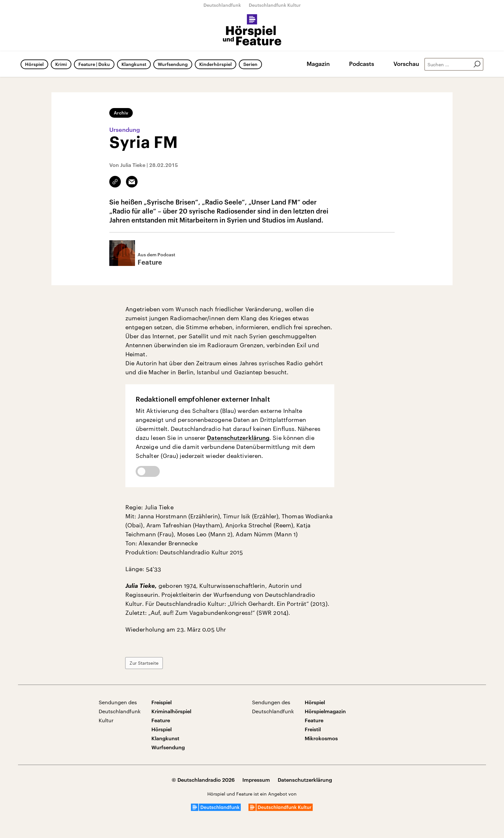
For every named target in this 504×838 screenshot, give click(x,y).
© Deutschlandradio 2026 (203, 780)
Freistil (313, 729)
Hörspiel (34, 64)
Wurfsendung (173, 64)
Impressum (256, 780)
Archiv (121, 112)
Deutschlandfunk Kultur (275, 5)
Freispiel (161, 702)
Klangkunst (134, 64)
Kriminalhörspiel (171, 711)
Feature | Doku (94, 64)
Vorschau (406, 63)
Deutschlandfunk (222, 5)
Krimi (61, 64)
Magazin (318, 63)
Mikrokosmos (321, 738)
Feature (160, 720)
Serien (250, 64)
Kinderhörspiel (215, 64)
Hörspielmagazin (325, 711)
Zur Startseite (144, 663)
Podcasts (361, 63)
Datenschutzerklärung (238, 437)
